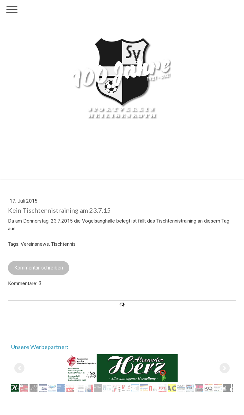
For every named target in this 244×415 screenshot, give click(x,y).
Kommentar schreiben (38, 268)
